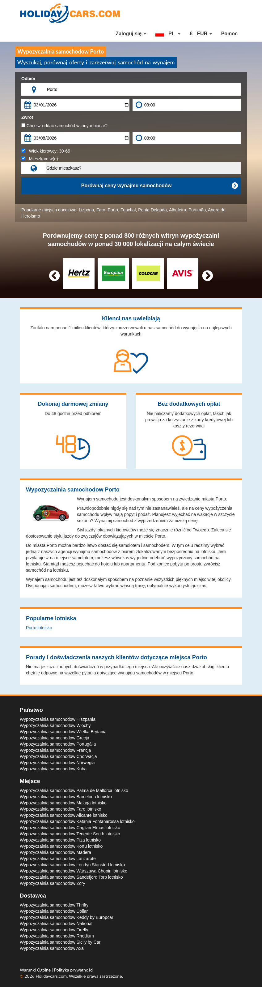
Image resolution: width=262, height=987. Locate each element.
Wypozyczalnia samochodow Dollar (54, 911)
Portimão (197, 209)
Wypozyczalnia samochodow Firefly (54, 929)
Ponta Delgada (152, 209)
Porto (113, 209)
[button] (168, 33)
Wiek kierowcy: (45, 151)
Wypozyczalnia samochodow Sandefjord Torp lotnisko (71, 877)
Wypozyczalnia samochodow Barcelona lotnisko (66, 796)
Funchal (128, 209)
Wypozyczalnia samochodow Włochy (55, 725)
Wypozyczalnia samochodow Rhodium (57, 935)
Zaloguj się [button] (131, 33)
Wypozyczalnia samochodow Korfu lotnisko (61, 846)
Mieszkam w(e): (40, 158)
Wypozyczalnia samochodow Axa (52, 948)
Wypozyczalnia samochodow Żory (52, 883)
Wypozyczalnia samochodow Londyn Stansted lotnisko (72, 864)
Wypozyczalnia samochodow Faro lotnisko (60, 809)
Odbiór (28, 78)
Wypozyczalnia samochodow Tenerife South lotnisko (70, 833)
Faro (100, 209)
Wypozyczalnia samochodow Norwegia (57, 762)
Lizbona (86, 209)
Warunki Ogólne (36, 969)
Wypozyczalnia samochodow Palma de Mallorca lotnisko (74, 790)
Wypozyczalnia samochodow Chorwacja (58, 756)
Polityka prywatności (73, 969)
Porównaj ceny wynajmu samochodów (159, 185)
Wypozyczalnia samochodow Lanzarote (58, 858)
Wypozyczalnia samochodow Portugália (58, 744)
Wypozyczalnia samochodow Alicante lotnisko (64, 815)
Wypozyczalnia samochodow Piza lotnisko (60, 840)
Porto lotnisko (39, 627)
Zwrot (27, 117)
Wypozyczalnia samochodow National (56, 923)
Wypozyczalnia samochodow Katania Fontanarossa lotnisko (77, 821)
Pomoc (229, 33)
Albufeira (177, 209)
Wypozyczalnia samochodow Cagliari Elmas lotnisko (70, 827)
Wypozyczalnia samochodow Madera (55, 852)
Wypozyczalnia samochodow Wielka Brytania (63, 731)
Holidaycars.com (51, 976)
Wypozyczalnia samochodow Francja (55, 750)
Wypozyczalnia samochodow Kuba (53, 768)
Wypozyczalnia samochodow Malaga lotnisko (63, 802)
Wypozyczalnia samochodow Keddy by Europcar (66, 917)
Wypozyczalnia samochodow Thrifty (54, 905)
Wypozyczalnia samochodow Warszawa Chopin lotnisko (73, 870)
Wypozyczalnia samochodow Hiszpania (57, 719)
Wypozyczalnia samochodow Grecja (54, 737)
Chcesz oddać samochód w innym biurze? (64, 125)
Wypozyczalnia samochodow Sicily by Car (60, 942)
